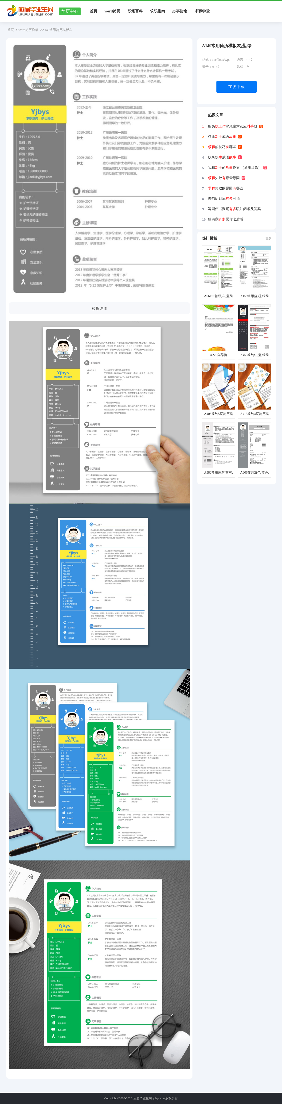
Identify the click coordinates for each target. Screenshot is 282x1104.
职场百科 (135, 11)
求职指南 (157, 11)
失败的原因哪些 (225, 188)
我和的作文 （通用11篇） (235, 167)
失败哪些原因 (224, 178)
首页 (93, 11)
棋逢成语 (222, 136)
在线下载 (236, 86)
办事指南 (179, 11)
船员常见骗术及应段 (232, 126)
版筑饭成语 (222, 157)
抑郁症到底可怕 (224, 198)
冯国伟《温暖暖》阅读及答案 (234, 209)
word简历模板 (28, 30)
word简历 (113, 11)
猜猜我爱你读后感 (225, 219)
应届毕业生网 (142, 1098)
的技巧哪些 (222, 147)
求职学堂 (202, 11)
